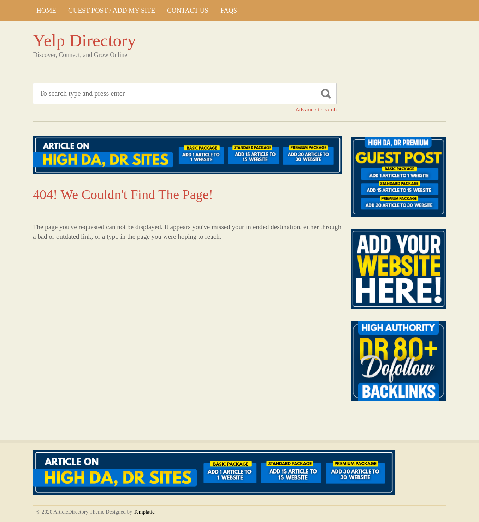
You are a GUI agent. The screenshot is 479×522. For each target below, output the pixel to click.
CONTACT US (187, 10)
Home (46, 10)
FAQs (228, 10)
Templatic (144, 512)
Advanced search (316, 109)
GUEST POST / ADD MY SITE (111, 10)
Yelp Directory (84, 40)
